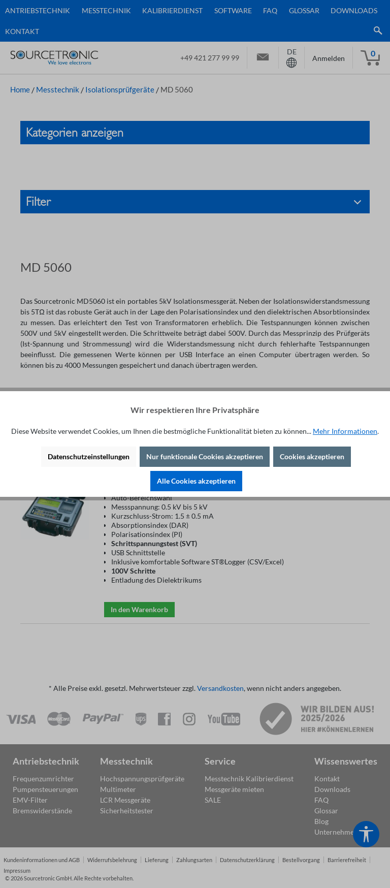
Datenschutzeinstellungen (88, 456)
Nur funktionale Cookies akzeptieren (204, 456)
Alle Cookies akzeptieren (196, 481)
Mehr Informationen (345, 431)
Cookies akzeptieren (312, 456)
